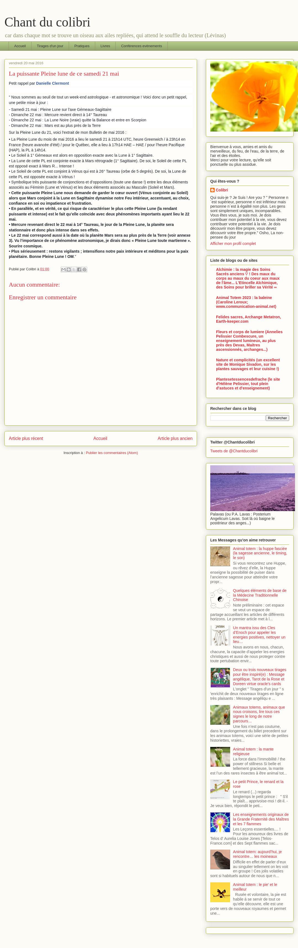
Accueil (20, 46)
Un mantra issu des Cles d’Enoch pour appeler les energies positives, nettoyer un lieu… (259, 635)
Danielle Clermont (52, 83)
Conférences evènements (141, 46)
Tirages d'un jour (50, 46)
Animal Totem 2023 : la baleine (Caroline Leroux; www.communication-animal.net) (246, 302)
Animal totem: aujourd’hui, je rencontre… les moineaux (257, 854)
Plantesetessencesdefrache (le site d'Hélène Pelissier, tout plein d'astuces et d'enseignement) (248, 383)
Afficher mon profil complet (233, 243)
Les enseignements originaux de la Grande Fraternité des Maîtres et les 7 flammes (261, 819)
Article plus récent (26, 438)
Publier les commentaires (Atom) (112, 453)
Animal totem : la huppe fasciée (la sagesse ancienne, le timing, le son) (260, 553)
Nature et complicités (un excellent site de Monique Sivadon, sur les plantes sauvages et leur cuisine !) (248, 364)
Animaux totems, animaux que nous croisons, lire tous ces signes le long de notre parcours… (259, 714)
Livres (105, 46)
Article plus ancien (175, 438)
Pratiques (81, 46)
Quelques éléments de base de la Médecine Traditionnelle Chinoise (260, 595)
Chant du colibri (47, 22)
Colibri (222, 190)
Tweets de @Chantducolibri (233, 451)
